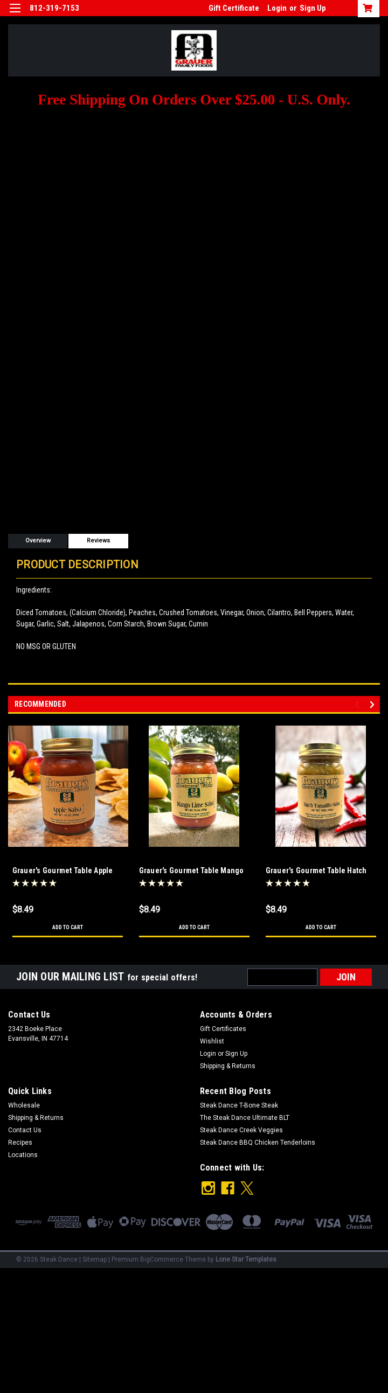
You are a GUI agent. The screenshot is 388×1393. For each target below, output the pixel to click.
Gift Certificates (223, 1029)
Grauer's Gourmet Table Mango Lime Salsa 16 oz (191, 871)
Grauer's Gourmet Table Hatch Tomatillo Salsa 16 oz (316, 871)
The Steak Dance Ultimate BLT (244, 1118)
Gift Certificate (234, 8)
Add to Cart (67, 927)
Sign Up (313, 8)
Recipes (20, 1142)
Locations (23, 1155)
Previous (359, 704)
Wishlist (212, 1041)
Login (277, 8)
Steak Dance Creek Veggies (241, 1130)
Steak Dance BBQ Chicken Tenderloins (257, 1142)
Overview (38, 540)
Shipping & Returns (227, 1066)
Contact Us (24, 1130)
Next (374, 704)
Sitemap (94, 1255)
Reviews (98, 540)
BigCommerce (161, 1255)
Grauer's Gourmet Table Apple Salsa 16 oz (62, 871)
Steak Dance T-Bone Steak (239, 1105)
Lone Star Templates (246, 1255)
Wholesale (24, 1105)
